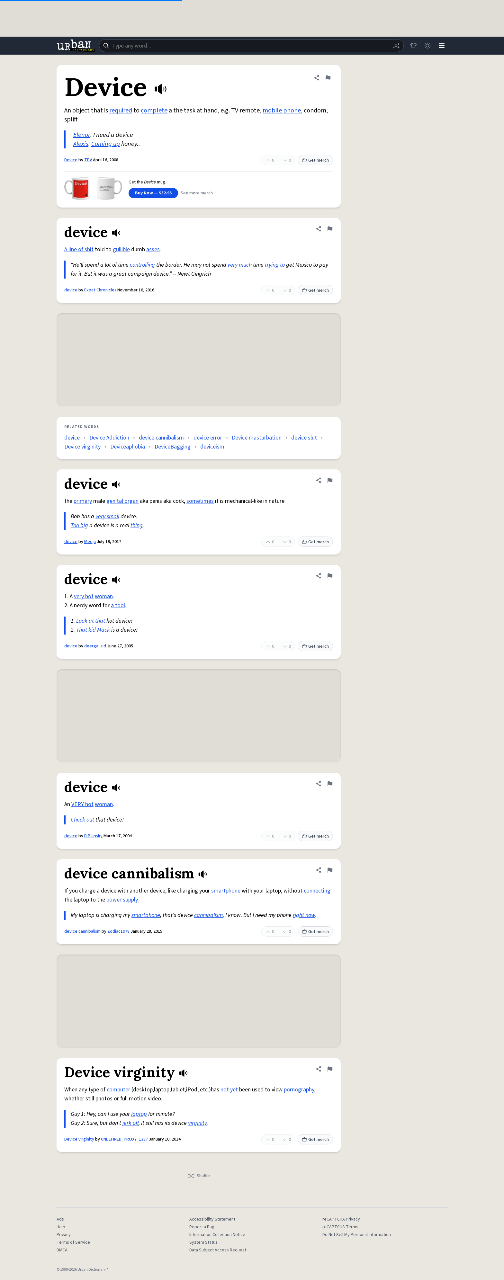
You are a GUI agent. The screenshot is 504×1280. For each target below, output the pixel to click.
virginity (197, 1123)
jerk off (130, 1123)
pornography (299, 1090)
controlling (142, 265)
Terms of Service (73, 1242)
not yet (229, 1090)
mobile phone (282, 110)
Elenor (81, 134)
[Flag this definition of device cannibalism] (330, 870)
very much (240, 265)
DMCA (62, 1250)
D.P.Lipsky (93, 836)
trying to (275, 265)
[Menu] (441, 45)
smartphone (225, 891)
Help (61, 1227)
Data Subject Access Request (217, 1250)
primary (83, 501)
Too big (79, 525)
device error (208, 438)
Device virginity (82, 447)
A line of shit (79, 249)
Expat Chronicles (100, 290)
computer (118, 1090)
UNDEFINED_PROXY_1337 (124, 1139)
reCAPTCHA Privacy (341, 1219)
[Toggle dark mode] (427, 45)
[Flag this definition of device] (330, 229)
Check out (82, 820)
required (120, 110)
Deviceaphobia (127, 447)
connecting (317, 891)
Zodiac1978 (118, 931)
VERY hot (82, 804)
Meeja (90, 541)
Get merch (315, 160)
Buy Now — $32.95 (153, 193)
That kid (86, 630)
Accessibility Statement (212, 1219)
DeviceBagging (173, 447)
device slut (304, 438)
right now (304, 915)
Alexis (80, 143)
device (70, 290)
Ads (60, 1219)
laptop (139, 1114)
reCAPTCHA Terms (340, 1227)
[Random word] (396, 45)
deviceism (212, 447)
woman (104, 596)
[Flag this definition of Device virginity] (330, 1069)
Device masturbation (257, 438)
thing (136, 525)
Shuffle (199, 1176)
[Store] (413, 45)
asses (153, 249)
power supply (122, 900)
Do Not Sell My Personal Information (356, 1234)
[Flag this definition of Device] (328, 78)
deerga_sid (95, 646)
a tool (118, 605)
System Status (203, 1242)
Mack (103, 630)
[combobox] (251, 45)
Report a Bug (201, 1227)
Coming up (105, 143)
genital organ (122, 501)
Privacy (64, 1234)
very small (107, 516)
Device (70, 160)
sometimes (200, 501)
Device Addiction (109, 438)
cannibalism (208, 915)
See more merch (197, 193)
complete (154, 110)
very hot (84, 596)
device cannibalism (161, 438)
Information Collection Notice (217, 1234)
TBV (88, 160)
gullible (121, 249)
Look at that (90, 621)
